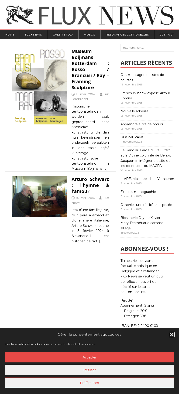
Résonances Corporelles (127, 34)
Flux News (33, 34)
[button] (171, 334)
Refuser (89, 370)
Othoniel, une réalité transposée (146, 205)
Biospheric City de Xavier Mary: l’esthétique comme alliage (141, 223)
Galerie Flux (63, 34)
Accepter (89, 357)
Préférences (89, 383)
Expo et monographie (138, 192)
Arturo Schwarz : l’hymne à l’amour (90, 185)
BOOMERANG (132, 137)
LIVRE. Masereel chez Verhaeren (147, 179)
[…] (105, 168)
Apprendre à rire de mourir (141, 124)
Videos (89, 34)
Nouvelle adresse (134, 111)
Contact (166, 34)
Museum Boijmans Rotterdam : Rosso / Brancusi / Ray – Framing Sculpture (90, 69)
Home (9, 34)
